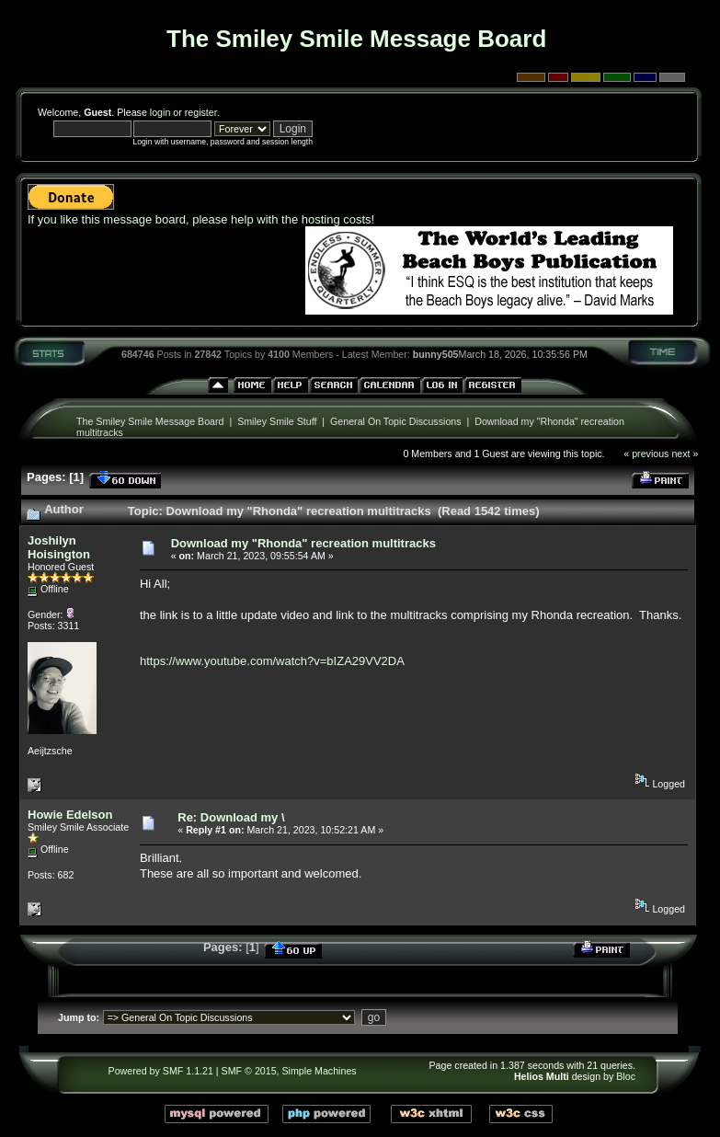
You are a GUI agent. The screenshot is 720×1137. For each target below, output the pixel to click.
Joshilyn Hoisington (59, 547)
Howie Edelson (70, 814)
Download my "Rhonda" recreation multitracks (303, 543)
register (201, 112)
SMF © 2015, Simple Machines (289, 1070)
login (160, 112)
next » (684, 453)
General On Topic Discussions (396, 421)
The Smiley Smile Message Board (150, 421)
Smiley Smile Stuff (276, 421)
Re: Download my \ (230, 817)
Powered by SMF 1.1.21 (161, 1070)
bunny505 (436, 354)
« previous (646, 453)
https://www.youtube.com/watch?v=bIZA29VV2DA (272, 661)
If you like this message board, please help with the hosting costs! (201, 219)
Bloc (625, 1076)
